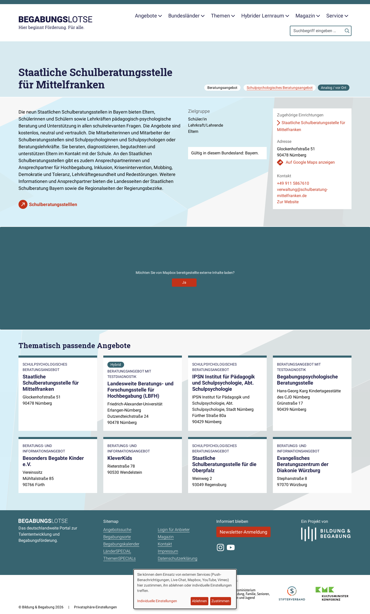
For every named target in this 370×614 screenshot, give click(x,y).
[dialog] (185, 589)
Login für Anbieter (174, 529)
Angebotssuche (117, 529)
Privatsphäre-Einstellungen (95, 607)
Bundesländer (186, 16)
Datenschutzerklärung (177, 558)
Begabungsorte (117, 536)
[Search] (320, 31)
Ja (184, 282)
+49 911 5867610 (293, 183)
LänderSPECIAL (117, 551)
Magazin (307, 16)
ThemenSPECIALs (119, 558)
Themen (223, 16)
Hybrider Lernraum (265, 16)
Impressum (168, 551)
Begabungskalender (121, 544)
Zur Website (288, 201)
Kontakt (165, 544)
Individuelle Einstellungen (157, 601)
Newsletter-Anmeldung (243, 532)
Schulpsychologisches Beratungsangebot (280, 88)
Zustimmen (220, 601)
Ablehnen (199, 601)
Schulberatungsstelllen (53, 204)
